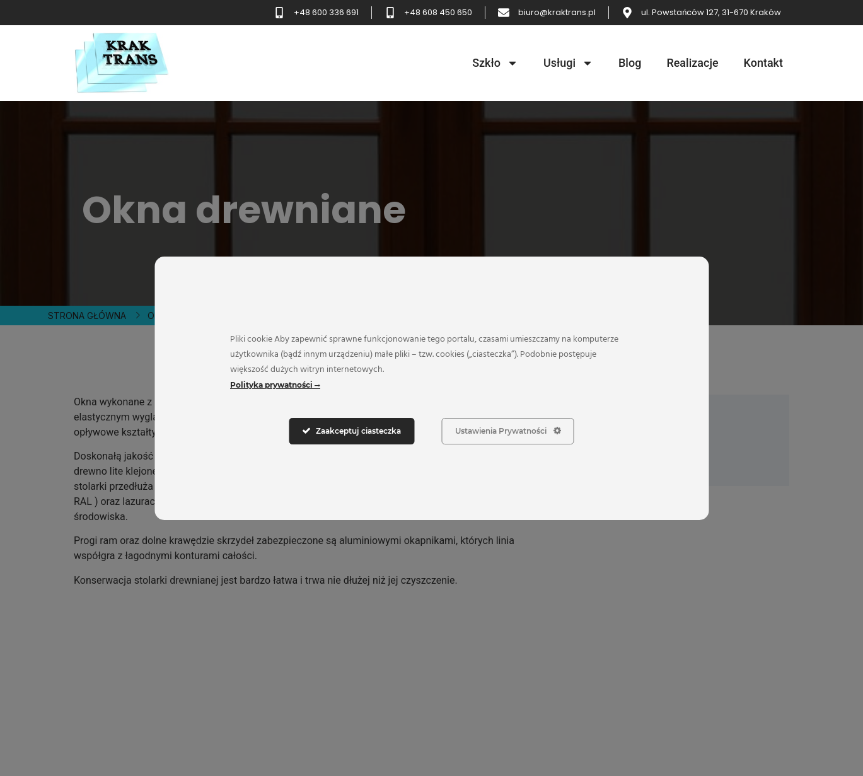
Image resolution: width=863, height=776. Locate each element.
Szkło (495, 63)
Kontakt (763, 62)
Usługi (568, 63)
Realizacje (692, 62)
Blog (629, 62)
